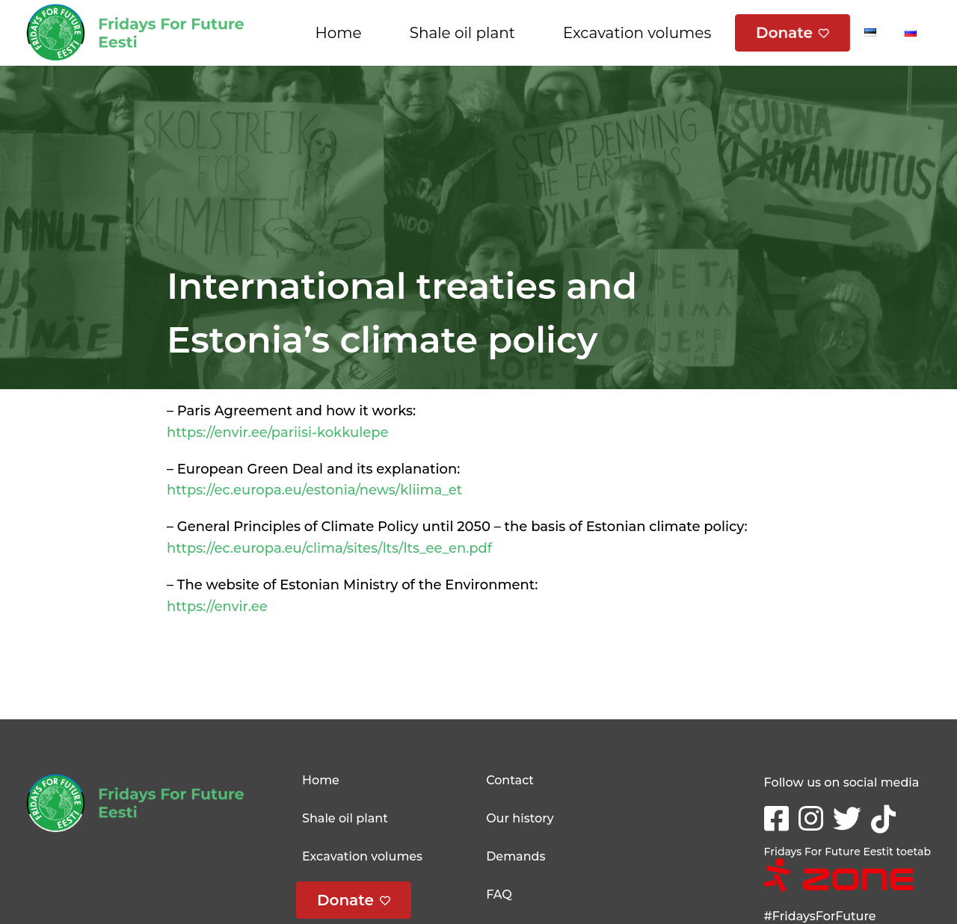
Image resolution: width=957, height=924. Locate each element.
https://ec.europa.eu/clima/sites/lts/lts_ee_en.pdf (329, 548)
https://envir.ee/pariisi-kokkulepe (278, 432)
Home (339, 33)
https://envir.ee (217, 606)
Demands (515, 856)
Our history (519, 818)
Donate (784, 33)
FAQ (499, 894)
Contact (510, 780)
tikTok (886, 817)
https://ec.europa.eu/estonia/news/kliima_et (314, 490)
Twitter (850, 816)
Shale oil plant (462, 33)
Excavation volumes (637, 33)
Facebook (779, 813)
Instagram (813, 816)
